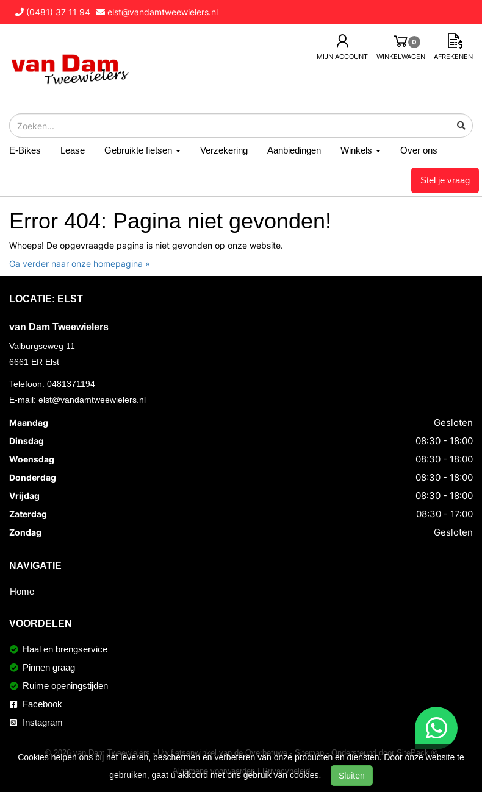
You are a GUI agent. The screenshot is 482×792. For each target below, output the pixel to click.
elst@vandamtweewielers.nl (92, 400)
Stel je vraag (445, 180)
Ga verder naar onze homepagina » (79, 263)
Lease (72, 150)
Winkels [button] (360, 150)
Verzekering (224, 150)
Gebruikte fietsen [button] (142, 150)
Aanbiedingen (294, 150)
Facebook (36, 704)
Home (22, 591)
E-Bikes (25, 150)
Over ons (418, 150)
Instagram (36, 722)
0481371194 (71, 384)
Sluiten (352, 775)
